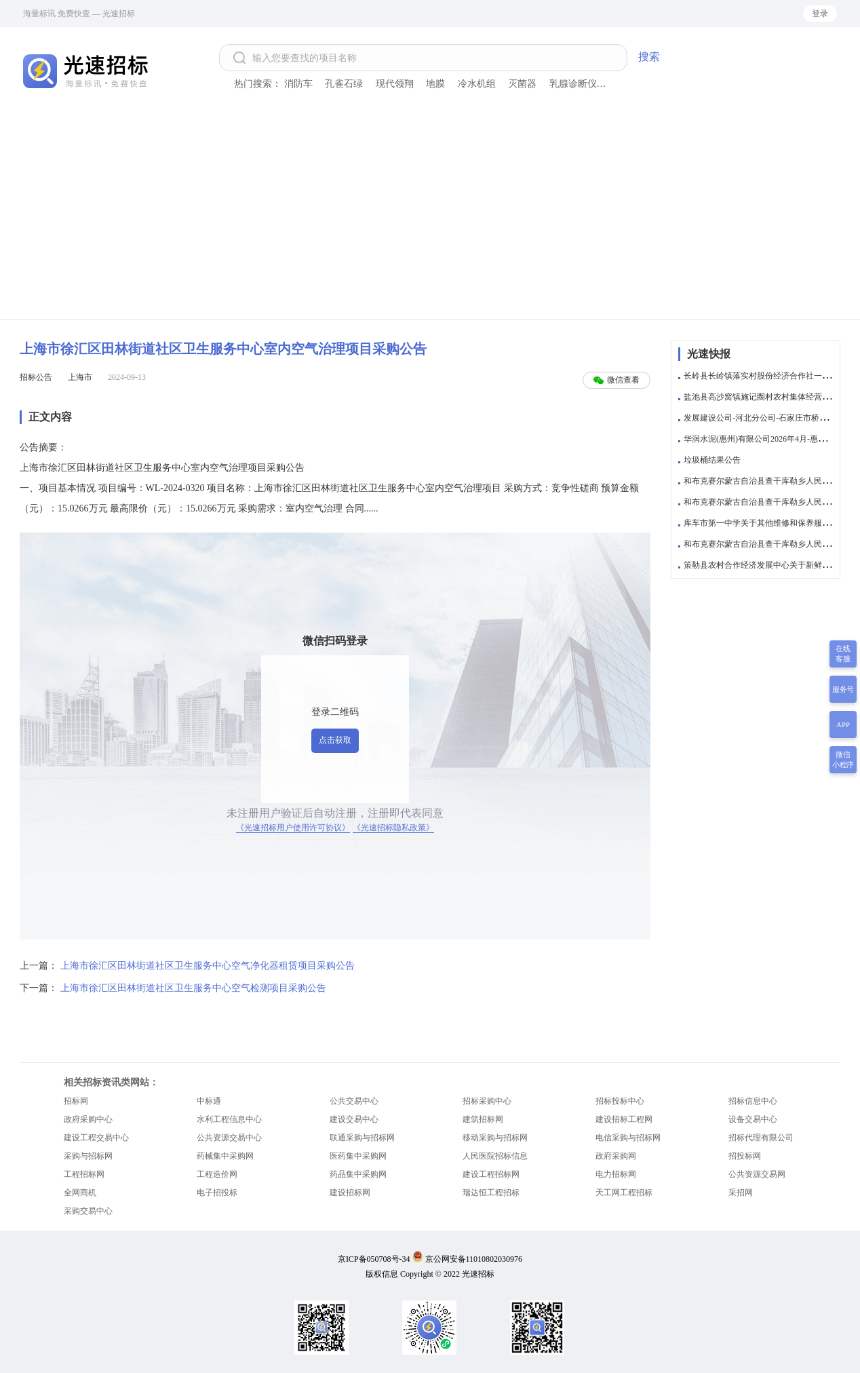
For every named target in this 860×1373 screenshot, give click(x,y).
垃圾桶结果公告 (712, 460)
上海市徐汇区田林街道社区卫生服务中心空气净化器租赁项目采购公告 (207, 966)
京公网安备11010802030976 (474, 1259)
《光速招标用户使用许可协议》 (293, 827)
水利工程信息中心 (229, 1119)
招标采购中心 (487, 1101)
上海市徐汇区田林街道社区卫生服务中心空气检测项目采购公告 (193, 988)
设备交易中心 (752, 1119)
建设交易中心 (354, 1119)
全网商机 (80, 1192)
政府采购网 (615, 1156)
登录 (820, 13)
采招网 (740, 1192)
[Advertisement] (430, 217)
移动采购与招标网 (495, 1137)
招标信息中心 (752, 1101)
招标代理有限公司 (761, 1137)
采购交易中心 (88, 1211)
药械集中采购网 (225, 1156)
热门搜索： (257, 84)
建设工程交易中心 (96, 1137)
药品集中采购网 (358, 1174)
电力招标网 (615, 1174)
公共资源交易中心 (229, 1137)
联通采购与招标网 (362, 1137)
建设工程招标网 (491, 1174)
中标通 (209, 1101)
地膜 (435, 84)
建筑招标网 (483, 1119)
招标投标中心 (619, 1101)
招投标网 (744, 1156)
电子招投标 (217, 1192)
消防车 (298, 84)
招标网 (76, 1101)
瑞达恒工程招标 (491, 1192)
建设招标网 (350, 1192)
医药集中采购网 (358, 1156)
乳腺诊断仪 (573, 84)
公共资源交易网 (756, 1174)
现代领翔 (395, 84)
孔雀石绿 (344, 84)
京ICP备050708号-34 (374, 1259)
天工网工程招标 (623, 1192)
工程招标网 (84, 1174)
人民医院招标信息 (495, 1156)
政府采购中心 (88, 1119)
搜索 (649, 56)
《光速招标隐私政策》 (393, 827)
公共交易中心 (354, 1101)
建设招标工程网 (623, 1119)
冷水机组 (477, 84)
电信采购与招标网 (628, 1137)
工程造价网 (217, 1174)
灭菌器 (522, 84)
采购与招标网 (88, 1156)
